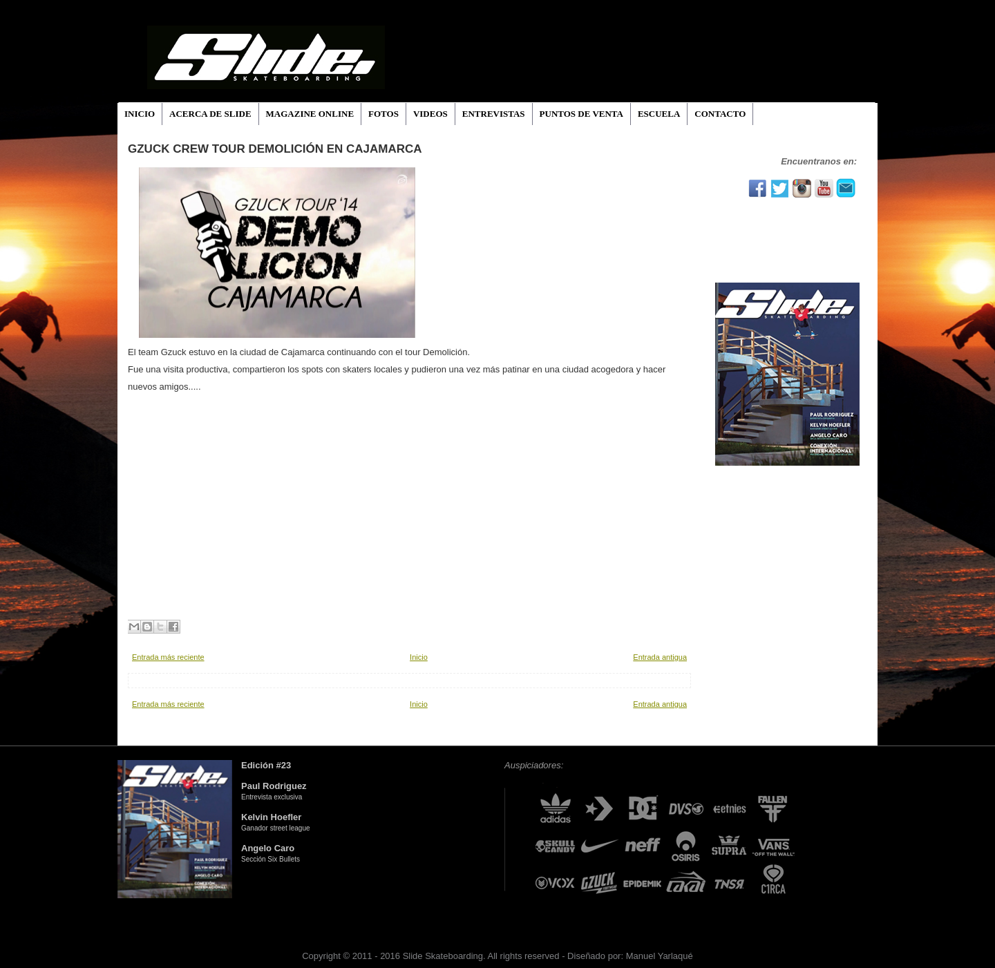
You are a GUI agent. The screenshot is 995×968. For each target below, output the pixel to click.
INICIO (139, 113)
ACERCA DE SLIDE (210, 113)
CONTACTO (720, 113)
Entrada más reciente (168, 657)
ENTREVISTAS (493, 113)
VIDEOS (430, 113)
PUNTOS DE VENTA (581, 113)
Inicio (419, 657)
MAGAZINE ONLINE (310, 113)
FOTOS (383, 113)
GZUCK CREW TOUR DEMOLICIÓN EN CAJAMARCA (275, 148)
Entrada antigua (660, 657)
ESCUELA (659, 113)
